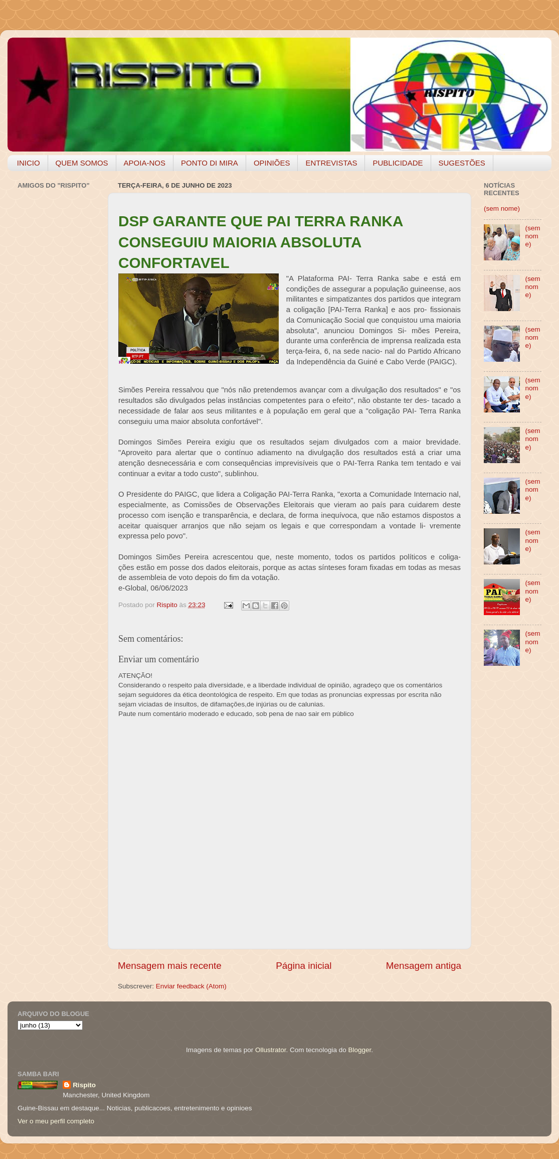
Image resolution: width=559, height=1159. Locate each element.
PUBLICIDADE (397, 163)
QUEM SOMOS (82, 163)
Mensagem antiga (423, 965)
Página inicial (303, 965)
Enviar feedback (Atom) (191, 986)
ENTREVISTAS (331, 163)
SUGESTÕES (462, 163)
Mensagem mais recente (170, 965)
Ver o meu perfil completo (56, 1121)
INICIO (28, 163)
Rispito (84, 1085)
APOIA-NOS (144, 163)
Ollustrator (270, 1050)
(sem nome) (502, 208)
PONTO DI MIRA (209, 163)
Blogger (359, 1050)
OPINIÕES (272, 163)
